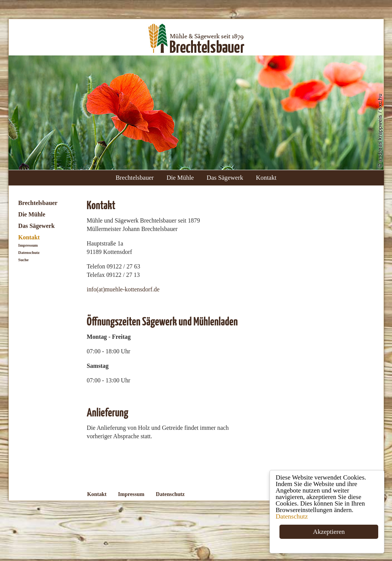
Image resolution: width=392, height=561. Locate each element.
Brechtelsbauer (135, 177)
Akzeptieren (329, 532)
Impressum (28, 245)
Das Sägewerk (225, 177)
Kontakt (266, 177)
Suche (23, 260)
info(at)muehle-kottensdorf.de (123, 289)
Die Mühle (180, 177)
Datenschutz (292, 516)
